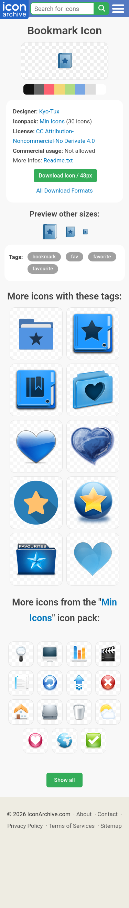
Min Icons (52, 121)
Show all (64, 780)
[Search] (101, 8)
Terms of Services (72, 825)
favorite (102, 257)
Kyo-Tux (49, 111)
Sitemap (111, 825)
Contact (107, 814)
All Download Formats (64, 190)
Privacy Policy (25, 825)
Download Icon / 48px (65, 175)
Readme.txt (58, 160)
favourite (43, 269)
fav (74, 257)
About (84, 814)
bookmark (44, 257)
